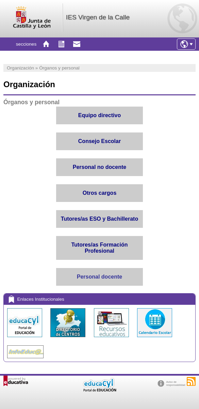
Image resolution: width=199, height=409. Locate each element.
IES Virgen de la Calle (98, 17)
